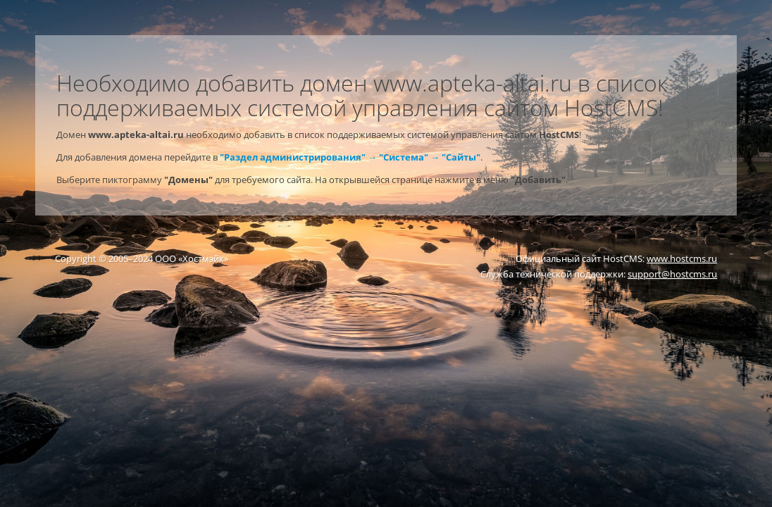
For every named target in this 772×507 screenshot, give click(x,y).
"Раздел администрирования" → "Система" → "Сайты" (350, 157)
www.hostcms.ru (682, 258)
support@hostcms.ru (672, 274)
